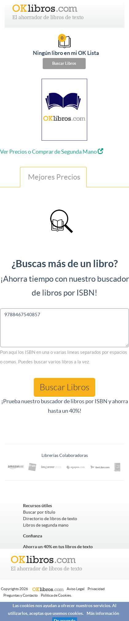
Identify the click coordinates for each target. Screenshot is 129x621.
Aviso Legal (75, 589)
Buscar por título (39, 512)
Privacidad (96, 589)
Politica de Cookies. (56, 595)
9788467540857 (64, 327)
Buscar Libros (64, 63)
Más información (103, 613)
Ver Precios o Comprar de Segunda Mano (51, 151)
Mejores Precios (53, 177)
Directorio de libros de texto (50, 518)
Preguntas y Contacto (20, 595)
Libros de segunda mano (45, 525)
